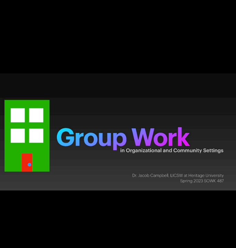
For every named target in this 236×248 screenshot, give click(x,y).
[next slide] (224, 233)
